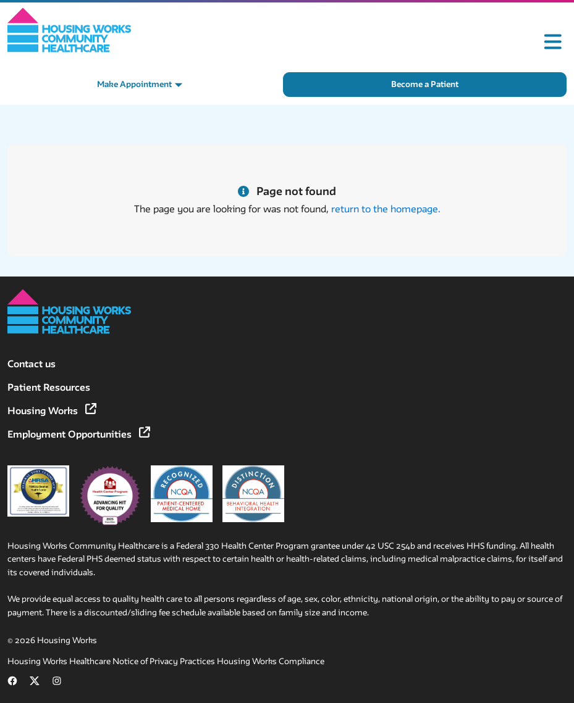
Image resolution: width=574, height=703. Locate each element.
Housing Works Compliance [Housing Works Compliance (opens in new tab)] (270, 661)
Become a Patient (424, 84)
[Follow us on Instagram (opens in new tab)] (57, 683)
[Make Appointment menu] (140, 84)
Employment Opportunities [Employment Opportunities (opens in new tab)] (78, 434)
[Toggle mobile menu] (553, 41)
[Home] (69, 29)
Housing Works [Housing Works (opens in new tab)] (51, 411)
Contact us (31, 364)
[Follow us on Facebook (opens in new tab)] (12, 683)
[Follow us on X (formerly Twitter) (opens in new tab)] (35, 683)
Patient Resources (48, 387)
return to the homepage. (386, 209)
